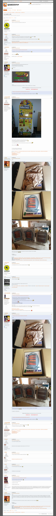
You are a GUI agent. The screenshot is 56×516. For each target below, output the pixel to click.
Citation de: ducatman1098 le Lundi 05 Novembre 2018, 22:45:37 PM (21, 91)
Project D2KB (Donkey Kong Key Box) (27, 508)
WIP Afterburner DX (25, 42)
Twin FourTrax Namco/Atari (27, 506)
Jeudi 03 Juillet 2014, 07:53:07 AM (15, 277)
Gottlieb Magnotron (16, 258)
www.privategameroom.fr (34, 89)
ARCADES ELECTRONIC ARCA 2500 (23, 151)
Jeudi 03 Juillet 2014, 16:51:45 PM (15, 493)
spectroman (7, 20)
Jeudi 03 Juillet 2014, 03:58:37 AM (15, 263)
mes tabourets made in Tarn (15, 154)
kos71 (6, 475)
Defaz (6, 452)
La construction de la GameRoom (19, 508)
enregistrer (20, 1)
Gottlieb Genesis (29, 258)
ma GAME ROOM (18, 152)
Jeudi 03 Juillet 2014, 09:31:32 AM (15, 423)
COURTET (29, 151)
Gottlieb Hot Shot (25, 258)
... (13, 17)
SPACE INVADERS (38, 151)
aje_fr (6, 464)
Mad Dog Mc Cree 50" (38, 506)
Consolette (21, 56)
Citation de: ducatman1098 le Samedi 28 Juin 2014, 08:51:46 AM (20, 295)
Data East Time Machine (34, 258)
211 (14, 17)
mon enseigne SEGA (14, 153)
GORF (18, 56)
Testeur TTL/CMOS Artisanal (36, 508)
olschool (6, 62)
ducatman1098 (7, 422)
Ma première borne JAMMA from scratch (18, 506)
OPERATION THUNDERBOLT (44, 151)
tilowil (6, 157)
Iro (5, 276)
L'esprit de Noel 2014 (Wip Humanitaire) (46, 506)
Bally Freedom (20, 258)
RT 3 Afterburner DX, (20, 42)
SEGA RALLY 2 (16, 151)
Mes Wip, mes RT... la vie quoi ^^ (15, 308)
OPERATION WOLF (33, 151)
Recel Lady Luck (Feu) (39, 258)
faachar (6, 34)
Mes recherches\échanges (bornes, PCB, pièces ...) (18, 309)
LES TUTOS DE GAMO (14, 287)
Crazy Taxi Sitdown (33, 506)
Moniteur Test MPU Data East (43, 508)
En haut (5, 510)
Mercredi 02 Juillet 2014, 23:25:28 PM (16, 158)
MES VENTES (13, 152)
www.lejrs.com (28, 89)
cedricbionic (7, 47)
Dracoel (6, 439)
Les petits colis (14, 20)
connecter (15, 1)
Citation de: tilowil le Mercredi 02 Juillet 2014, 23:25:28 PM (20, 315)
